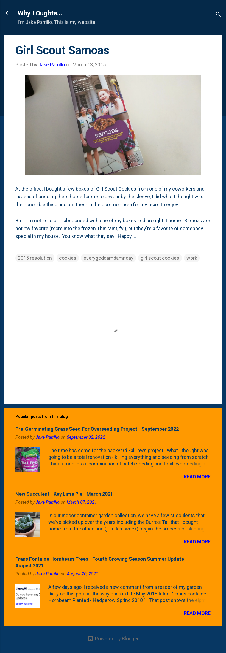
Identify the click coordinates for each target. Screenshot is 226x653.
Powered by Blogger (113, 638)
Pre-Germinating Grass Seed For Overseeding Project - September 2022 (97, 429)
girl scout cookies (160, 258)
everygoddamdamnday (108, 258)
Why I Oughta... (40, 13)
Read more (197, 476)
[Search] (218, 15)
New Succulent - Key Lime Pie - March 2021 (64, 494)
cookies (67, 258)
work (191, 258)
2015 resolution (35, 258)
